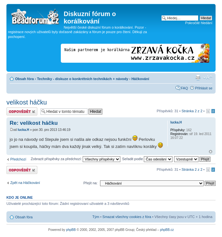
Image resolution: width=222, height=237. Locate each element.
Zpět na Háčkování (25, 183)
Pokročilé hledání (198, 23)
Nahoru (210, 151)
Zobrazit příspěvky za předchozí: (75, 159)
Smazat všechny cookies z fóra (126, 217)
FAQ (184, 88)
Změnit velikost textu (207, 77)
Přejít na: (90, 183)
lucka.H (23, 130)
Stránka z (191, 111)
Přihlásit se (203, 88)
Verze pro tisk (197, 77)
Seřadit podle (147, 159)
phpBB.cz (167, 230)
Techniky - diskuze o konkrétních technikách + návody (82, 79)
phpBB (71, 230)
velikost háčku (26, 102)
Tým (95, 217)
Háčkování (140, 79)
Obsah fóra (24, 79)
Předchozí (18, 159)
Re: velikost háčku (34, 123)
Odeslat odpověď (21, 111)
